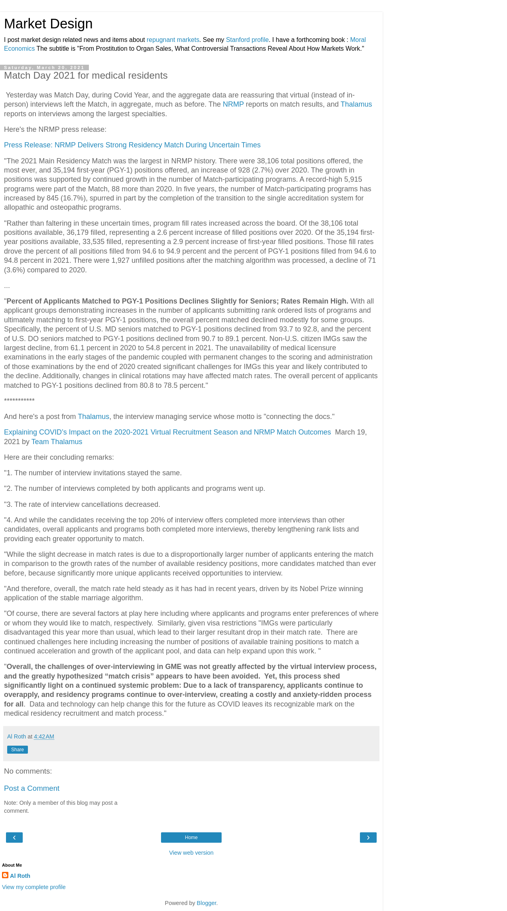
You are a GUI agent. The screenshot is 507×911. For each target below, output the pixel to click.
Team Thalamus (57, 442)
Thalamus (356, 104)
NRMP (233, 104)
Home (191, 837)
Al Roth (20, 876)
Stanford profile (247, 39)
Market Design (48, 23)
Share (17, 749)
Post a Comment (31, 788)
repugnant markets (173, 39)
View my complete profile (34, 887)
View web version (191, 852)
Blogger (206, 903)
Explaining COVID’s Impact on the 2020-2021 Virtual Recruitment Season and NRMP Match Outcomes (168, 432)
